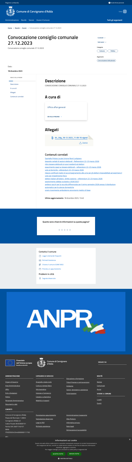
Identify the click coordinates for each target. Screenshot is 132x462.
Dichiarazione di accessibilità (76, 430)
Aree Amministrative (12, 385)
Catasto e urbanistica (43, 397)
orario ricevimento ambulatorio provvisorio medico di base (67, 190)
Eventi (99, 403)
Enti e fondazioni (11, 393)
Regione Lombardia (12, 2)
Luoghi (99, 399)
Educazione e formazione (75, 378)
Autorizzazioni (71, 393)
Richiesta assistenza (43, 426)
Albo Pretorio (71, 419)
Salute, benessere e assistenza (77, 389)
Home (10, 28)
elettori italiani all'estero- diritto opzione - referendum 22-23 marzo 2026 (73, 178)
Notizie (99, 382)
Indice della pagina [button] (16, 77)
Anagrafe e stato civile (44, 382)
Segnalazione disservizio (44, 419)
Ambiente (69, 386)
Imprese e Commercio (43, 393)
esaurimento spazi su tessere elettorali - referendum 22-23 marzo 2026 (73, 167)
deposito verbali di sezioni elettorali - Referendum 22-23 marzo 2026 (72, 161)
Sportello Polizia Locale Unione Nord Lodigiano (63, 158)
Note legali (70, 426)
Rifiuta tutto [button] (74, 454)
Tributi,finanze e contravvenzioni (77, 382)
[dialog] (66, 449)
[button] (66, 458)
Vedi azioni (102, 42)
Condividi (102, 38)
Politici (7, 397)
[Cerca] (124, 11)
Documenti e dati (11, 404)
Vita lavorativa (41, 389)
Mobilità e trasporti (42, 400)
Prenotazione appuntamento (46, 415)
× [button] (129, 439)
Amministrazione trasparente (76, 415)
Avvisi (24, 28)
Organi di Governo (11, 382)
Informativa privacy (73, 422)
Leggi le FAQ (40, 422)
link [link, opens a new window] (86, 449)
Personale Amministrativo (14, 400)
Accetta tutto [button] (58, 454)
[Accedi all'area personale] (116, 2)
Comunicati (101, 385)
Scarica (83, 142)
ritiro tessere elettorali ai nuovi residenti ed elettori (64, 164)
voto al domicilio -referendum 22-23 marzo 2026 (64, 170)
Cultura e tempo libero (44, 385)
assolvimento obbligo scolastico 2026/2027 (62, 181)
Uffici (7, 389)
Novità (17, 28)
